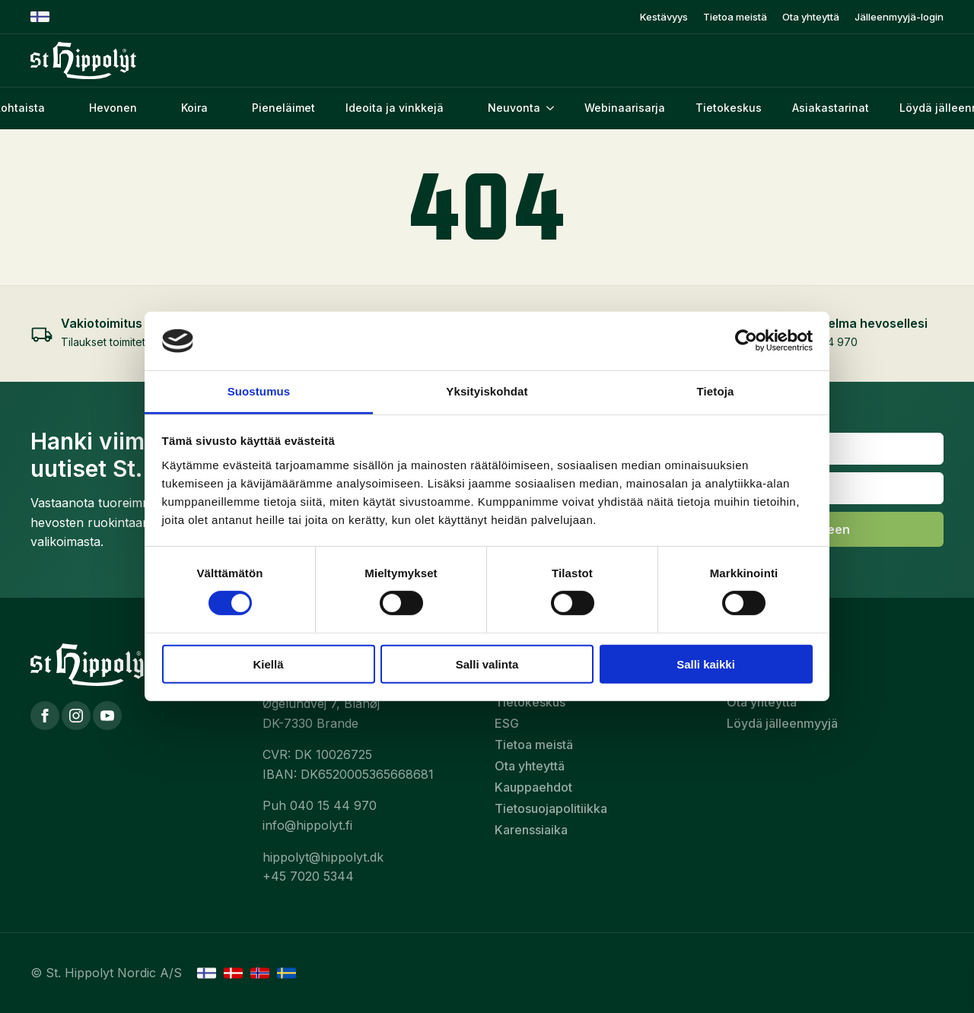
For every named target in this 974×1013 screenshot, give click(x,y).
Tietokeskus (728, 107)
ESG (507, 723)
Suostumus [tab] (259, 391)
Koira (194, 107)
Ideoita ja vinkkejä (394, 107)
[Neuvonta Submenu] (554, 108)
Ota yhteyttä (810, 17)
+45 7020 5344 (308, 876)
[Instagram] (76, 715)
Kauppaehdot (533, 787)
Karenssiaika (531, 830)
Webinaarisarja (624, 107)
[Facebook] (44, 715)
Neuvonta (514, 107)
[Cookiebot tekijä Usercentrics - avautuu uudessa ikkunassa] (746, 340)
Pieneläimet (283, 107)
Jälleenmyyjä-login (899, 17)
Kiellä (268, 663)
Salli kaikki (705, 663)
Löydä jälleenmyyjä (782, 723)
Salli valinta (487, 663)
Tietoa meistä (735, 17)
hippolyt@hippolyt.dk (323, 857)
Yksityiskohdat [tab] (486, 391)
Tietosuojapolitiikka (551, 808)
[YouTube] (107, 715)
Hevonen (113, 107)
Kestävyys (664, 17)
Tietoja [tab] (715, 391)
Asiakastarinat (830, 107)
